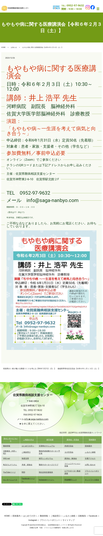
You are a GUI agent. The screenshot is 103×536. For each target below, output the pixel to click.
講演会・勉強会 (71, 458)
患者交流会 (69, 446)
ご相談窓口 (26, 452)
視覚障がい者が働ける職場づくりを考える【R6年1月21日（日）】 (29, 369)
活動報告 (82, 516)
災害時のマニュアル (47, 446)
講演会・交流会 (73, 440)
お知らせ (14, 47)
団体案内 (92, 440)
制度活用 (25, 458)
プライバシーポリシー (50, 520)
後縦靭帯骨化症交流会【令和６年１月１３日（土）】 (79, 369)
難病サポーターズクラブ (48, 465)
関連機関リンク (71, 480)
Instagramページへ (46, 480)
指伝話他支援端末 (46, 472)
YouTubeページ (9, 472)
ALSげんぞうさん (10, 465)
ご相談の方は (28, 440)
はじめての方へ (28, 446)
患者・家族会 (27, 465)
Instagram (32, 520)
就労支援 (49, 440)
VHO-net (6, 458)
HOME (3, 47)
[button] (18, 185)
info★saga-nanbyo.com (36, 419)
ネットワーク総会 (92, 480)
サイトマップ (69, 520)
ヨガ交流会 (69, 452)
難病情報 (6, 446)
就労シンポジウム (46, 458)
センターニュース (10, 480)
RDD (23, 472)
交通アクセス (90, 458)
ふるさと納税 (90, 452)
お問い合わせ (90, 465)
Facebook (93, 516)
